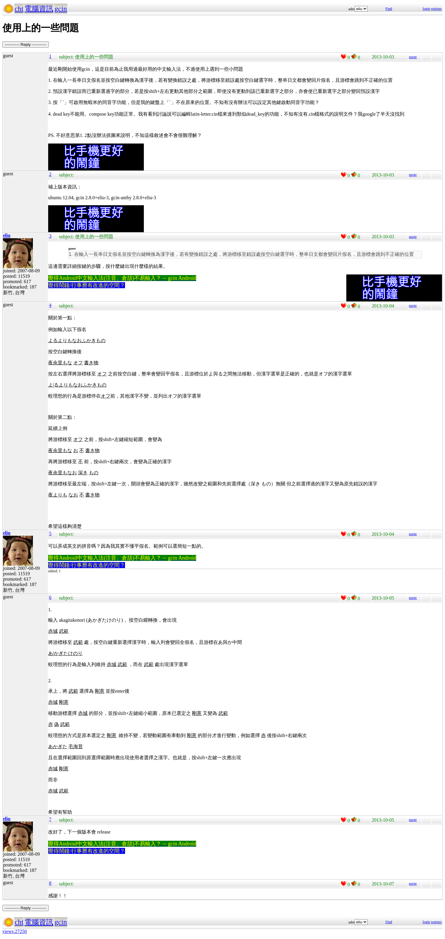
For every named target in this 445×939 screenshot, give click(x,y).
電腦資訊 (39, 9)
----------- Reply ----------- (25, 44)
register (436, 9)
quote (413, 57)
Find (388, 9)
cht (19, 9)
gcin (60, 9)
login (426, 9)
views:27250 (14, 931)
